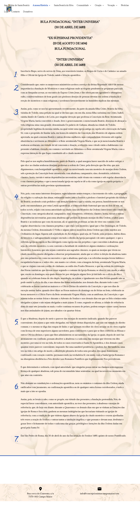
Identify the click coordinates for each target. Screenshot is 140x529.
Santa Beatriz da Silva (63, 5)
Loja (6, 12)
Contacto (15, 12)
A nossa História (40, 5)
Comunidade (83, 5)
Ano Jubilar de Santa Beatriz (16, 5)
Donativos (28, 12)
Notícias (125, 5)
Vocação (111, 5)
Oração (98, 5)
